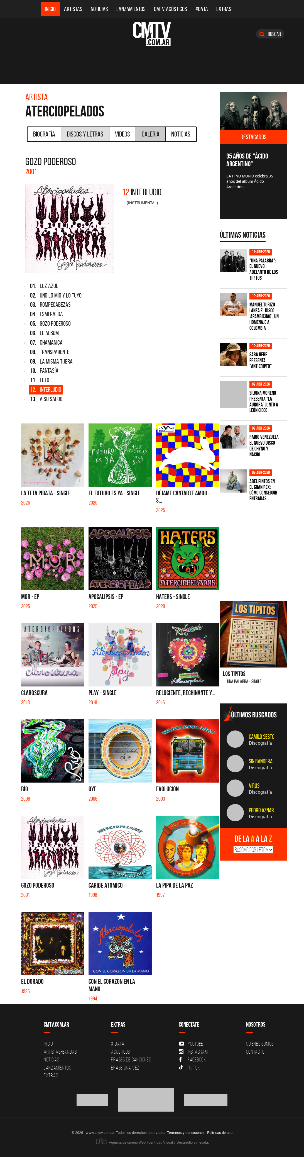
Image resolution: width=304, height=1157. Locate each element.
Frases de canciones (131, 1059)
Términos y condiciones (186, 1132)
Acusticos (120, 1052)
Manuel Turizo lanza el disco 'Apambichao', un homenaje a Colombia (264, 316)
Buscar (270, 34)
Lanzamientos (131, 9)
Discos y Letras (85, 134)
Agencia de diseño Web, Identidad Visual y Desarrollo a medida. (152, 1141)
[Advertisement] (261, 548)
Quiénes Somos (260, 1044)
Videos (122, 134)
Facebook (192, 1059)
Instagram (193, 1052)
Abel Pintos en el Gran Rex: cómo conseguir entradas (263, 490)
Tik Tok (189, 1068)
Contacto (255, 1052)
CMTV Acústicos (170, 9)
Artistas (73, 9)
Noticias (99, 9)
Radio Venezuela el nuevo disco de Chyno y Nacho (264, 445)
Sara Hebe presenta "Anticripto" (260, 360)
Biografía (44, 134)
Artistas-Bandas (60, 1052)
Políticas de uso (219, 1132)
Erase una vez (125, 1068)
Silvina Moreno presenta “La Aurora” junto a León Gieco (263, 401)
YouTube (191, 1044)
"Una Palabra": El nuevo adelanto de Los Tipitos (263, 269)
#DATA (201, 9)
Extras (223, 9)
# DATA (117, 1044)
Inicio (50, 9)
